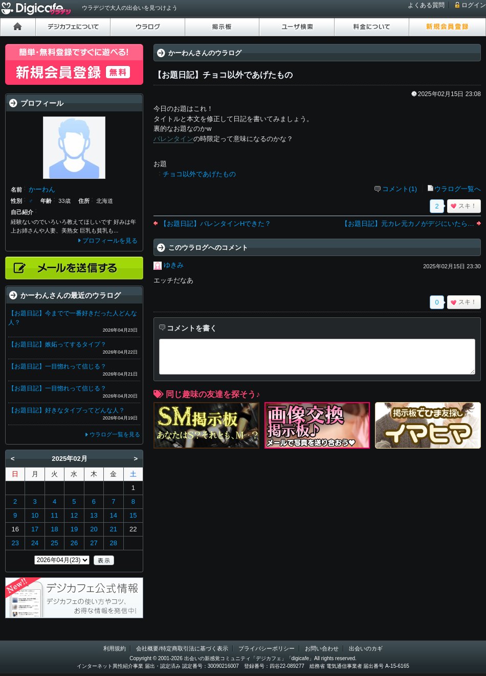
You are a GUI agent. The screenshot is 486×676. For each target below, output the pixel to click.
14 (113, 515)
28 (113, 543)
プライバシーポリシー (266, 648)
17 (34, 529)
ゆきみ (174, 265)
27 (93, 543)
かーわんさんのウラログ (204, 53)
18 (54, 529)
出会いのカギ (366, 648)
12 (74, 515)
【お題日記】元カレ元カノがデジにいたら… (407, 223)
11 (54, 515)
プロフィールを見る (110, 240)
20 (93, 529)
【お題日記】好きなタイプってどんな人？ (66, 410)
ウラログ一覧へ (457, 189)
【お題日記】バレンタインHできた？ (215, 223)
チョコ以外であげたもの (199, 174)
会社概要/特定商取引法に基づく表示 (182, 648)
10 (34, 515)
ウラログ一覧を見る (115, 434)
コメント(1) (399, 189)
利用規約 (114, 648)
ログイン (473, 5)
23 (14, 543)
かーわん (42, 189)
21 (113, 529)
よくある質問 (426, 5)
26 (74, 543)
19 (74, 529)
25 (54, 543)
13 (93, 515)
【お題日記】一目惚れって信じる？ (57, 366)
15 (133, 515)
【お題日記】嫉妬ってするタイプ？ (57, 344)
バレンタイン (173, 139)
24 (34, 543)
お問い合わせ (322, 648)
